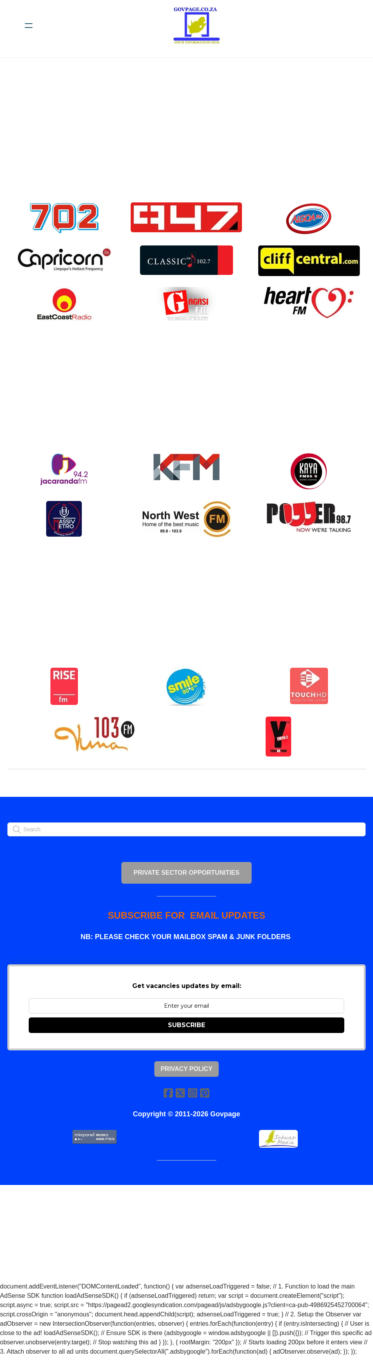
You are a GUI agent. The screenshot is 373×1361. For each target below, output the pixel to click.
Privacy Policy (186, 1072)
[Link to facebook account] (168, 1097)
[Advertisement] (190, 134)
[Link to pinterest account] (205, 1097)
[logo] (196, 25)
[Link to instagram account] (192, 1097)
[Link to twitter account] (180, 1097)
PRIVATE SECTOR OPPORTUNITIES (187, 875)
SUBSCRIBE (186, 1029)
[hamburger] (29, 25)
